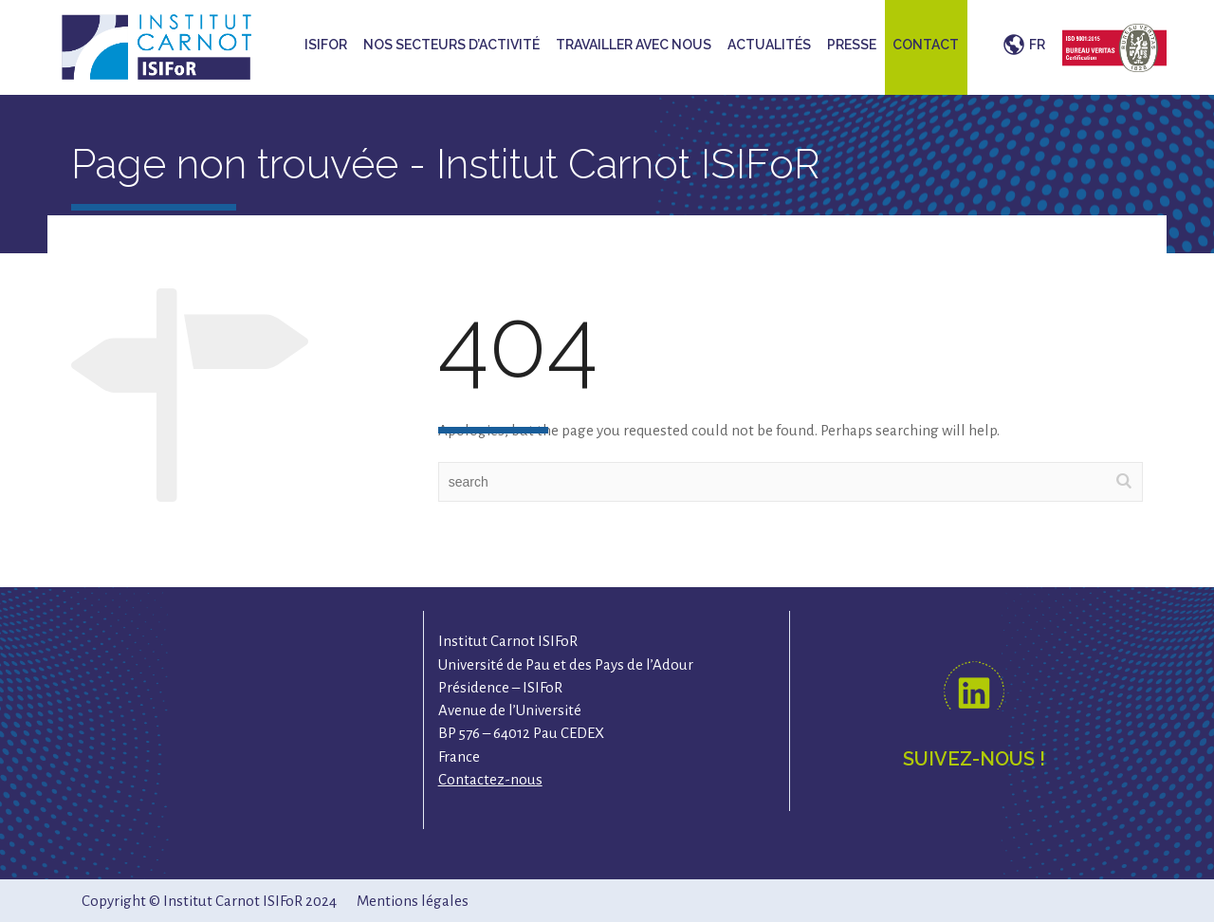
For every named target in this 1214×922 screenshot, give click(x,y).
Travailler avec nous (633, 44)
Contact (925, 44)
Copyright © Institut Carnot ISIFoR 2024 (209, 901)
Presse (851, 44)
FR (1037, 44)
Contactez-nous (490, 779)
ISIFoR (325, 44)
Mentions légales (413, 901)
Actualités (769, 44)
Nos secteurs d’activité (451, 44)
